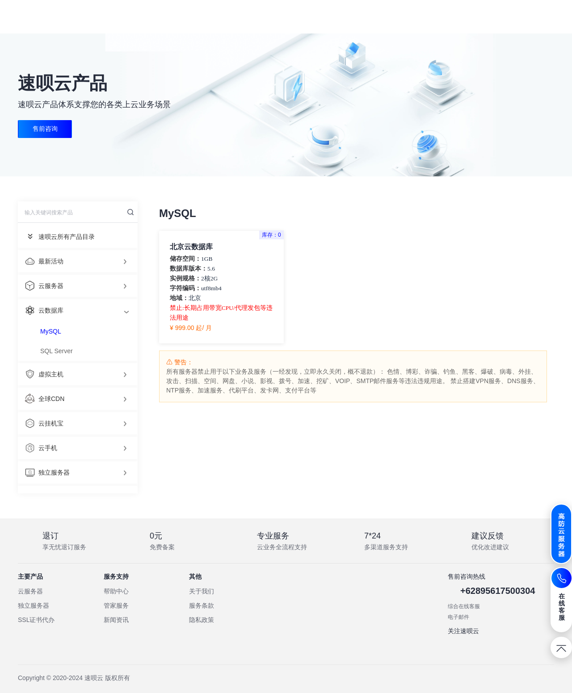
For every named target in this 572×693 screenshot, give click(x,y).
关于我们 (201, 591)
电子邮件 (458, 617)
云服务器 (30, 591)
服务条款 (201, 605)
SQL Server (56, 351)
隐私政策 (201, 619)
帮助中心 (116, 591)
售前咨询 (45, 129)
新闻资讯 (116, 619)
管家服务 (116, 605)
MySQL (50, 331)
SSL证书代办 (36, 619)
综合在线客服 (464, 606)
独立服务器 (33, 605)
